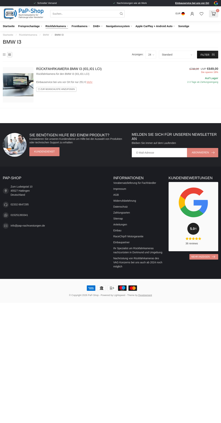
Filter (207, 54)
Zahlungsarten (121, 212)
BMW (46, 34)
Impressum (119, 188)
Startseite (9, 26)
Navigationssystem (118, 26)
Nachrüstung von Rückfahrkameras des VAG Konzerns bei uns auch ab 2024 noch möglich (137, 262)
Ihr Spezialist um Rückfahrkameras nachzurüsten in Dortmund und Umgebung (137, 250)
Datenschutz (120, 206)
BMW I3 (59, 34)
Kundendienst (44, 151)
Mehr (90, 82)
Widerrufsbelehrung (124, 200)
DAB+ (96, 26)
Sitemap (118, 218)
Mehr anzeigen (203, 257)
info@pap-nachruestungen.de (28, 225)
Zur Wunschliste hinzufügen (56, 89)
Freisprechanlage (29, 26)
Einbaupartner (121, 242)
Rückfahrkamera (56, 26)
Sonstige (183, 26)
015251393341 (19, 215)
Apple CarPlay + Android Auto (153, 26)
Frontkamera (79, 26)
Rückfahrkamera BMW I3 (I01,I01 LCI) (69, 69)
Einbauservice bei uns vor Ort (192, 3)
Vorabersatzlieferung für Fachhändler (134, 182)
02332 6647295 (20, 204)
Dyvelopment (145, 295)
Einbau (117, 230)
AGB (116, 194)
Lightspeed (119, 295)
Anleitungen (120, 224)
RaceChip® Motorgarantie (128, 236)
